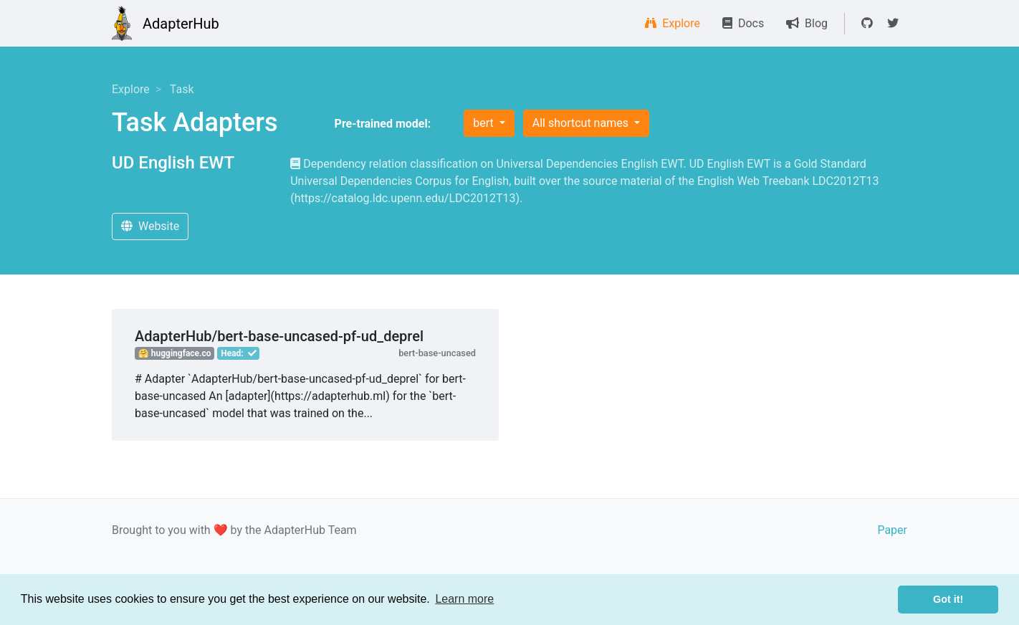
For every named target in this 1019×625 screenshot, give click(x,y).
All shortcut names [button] (581, 123)
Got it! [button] (948, 599)
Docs (743, 23)
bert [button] (484, 123)
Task (182, 89)
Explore (672, 23)
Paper (892, 530)
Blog (807, 23)
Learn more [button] (464, 599)
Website (150, 226)
